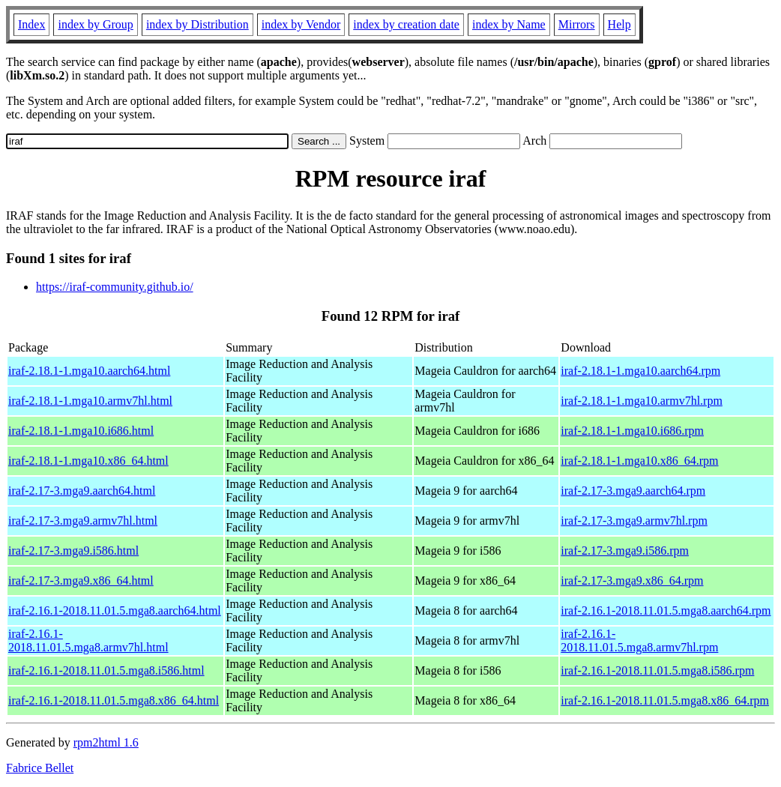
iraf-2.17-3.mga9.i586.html (73, 550)
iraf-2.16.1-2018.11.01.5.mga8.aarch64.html (114, 610)
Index (31, 24)
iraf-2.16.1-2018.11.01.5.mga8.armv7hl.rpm (639, 640)
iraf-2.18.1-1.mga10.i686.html (81, 430)
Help (619, 24)
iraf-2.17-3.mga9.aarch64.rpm (633, 490)
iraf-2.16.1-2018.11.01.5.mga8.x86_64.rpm (665, 700)
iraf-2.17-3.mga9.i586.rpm (625, 550)
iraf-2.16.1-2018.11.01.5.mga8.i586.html (106, 670)
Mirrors (576, 24)
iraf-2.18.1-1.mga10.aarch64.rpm (640, 370)
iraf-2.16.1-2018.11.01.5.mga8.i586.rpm (657, 670)
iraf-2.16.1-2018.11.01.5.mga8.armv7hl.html (88, 640)
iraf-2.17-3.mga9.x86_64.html (81, 580)
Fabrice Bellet (39, 768)
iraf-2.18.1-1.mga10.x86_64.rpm (639, 460)
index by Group (95, 24)
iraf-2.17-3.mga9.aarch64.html (81, 490)
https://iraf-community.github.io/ (114, 286)
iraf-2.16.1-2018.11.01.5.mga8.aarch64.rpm (666, 610)
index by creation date (406, 24)
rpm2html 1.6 (106, 742)
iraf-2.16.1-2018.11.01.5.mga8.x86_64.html (113, 700)
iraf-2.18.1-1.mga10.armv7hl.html (90, 400)
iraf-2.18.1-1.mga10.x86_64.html (88, 460)
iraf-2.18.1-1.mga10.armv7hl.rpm (642, 400)
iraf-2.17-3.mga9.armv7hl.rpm (634, 520)
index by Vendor (301, 24)
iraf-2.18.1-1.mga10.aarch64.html (89, 370)
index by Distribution (197, 24)
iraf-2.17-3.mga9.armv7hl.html (82, 520)
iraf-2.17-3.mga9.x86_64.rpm (632, 580)
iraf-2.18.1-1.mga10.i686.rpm (632, 430)
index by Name (509, 24)
